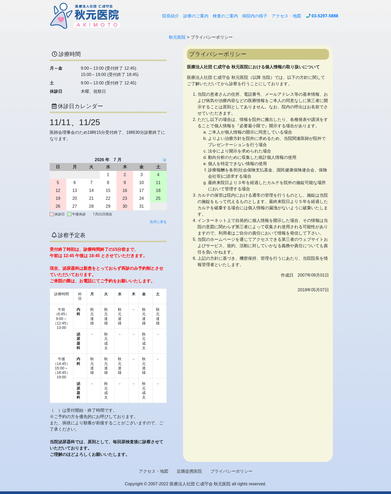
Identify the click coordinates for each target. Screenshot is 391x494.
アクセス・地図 (286, 16)
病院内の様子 (254, 16)
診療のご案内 (196, 16)
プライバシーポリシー (231, 471)
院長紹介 (170, 16)
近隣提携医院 (189, 471)
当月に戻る (158, 222)
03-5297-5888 (325, 16)
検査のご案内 (225, 16)
